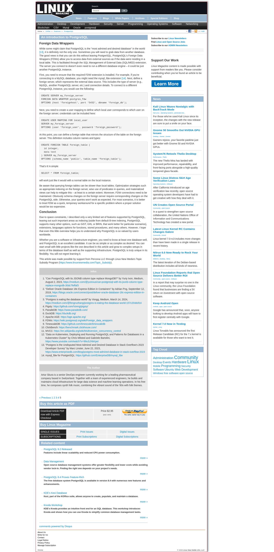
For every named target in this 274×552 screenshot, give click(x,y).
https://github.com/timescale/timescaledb (83, 323)
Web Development (186, 369)
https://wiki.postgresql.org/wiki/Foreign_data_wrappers (83, 320)
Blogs (106, 18)
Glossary (40, 550)
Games (162, 136)
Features (92, 18)
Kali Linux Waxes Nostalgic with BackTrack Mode (173, 108)
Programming (135, 24)
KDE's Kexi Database (55, 493)
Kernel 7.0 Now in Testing (169, 323)
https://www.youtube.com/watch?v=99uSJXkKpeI (72, 341)
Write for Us (43, 535)
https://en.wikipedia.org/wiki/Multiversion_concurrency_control (87, 330)
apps (161, 306)
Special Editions (159, 18)
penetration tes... (179, 113)
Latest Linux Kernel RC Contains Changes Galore (174, 230)
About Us (42, 532)
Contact (41, 537)
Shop (176, 18)
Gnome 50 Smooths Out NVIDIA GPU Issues (176, 132)
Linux (160, 327)
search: (95, 6)
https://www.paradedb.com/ (73, 310)
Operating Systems (157, 24)
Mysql (66, 27)
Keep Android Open (165, 303)
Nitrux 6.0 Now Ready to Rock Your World (175, 254)
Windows (158, 373)
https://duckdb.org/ (66, 313)
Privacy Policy (44, 543)
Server (120, 24)
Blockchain (43, 27)
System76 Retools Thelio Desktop (174, 153)
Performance (157, 157)
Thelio (165, 157)
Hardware (94, 24)
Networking (192, 24)
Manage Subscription (47, 545)
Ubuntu (169, 369)
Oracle (77, 27)
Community (156, 208)
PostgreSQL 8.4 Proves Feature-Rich (64, 477)
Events (167, 362)
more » (144, 458)
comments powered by (55, 526)
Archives (140, 18)
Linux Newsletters (177, 38)
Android (155, 306)
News (79, 18)
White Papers (122, 18)
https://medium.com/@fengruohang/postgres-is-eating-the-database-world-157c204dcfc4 (93, 303)
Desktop (61, 24)
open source (166, 208)
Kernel (164, 235)
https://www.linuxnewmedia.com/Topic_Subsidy (85, 262)
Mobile (156, 366)
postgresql (90, 27)
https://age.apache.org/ (73, 317)
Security (108, 24)
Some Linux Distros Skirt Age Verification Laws (172, 179)
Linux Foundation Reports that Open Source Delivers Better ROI (176, 274)
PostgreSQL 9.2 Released (58, 449)
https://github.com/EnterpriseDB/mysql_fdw (99, 355)
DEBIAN (155, 259)
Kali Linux (156, 113)
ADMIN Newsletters (178, 45)
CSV (56, 27)
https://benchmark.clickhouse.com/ (78, 327)
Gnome (168, 136)
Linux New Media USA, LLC (193, 550)
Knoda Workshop (53, 505)
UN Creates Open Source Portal (173, 204)
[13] (41, 52)
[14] (124, 78)
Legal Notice (43, 540)
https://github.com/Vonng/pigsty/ (70, 306)
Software (177, 24)
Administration (45, 24)
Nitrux (168, 259)
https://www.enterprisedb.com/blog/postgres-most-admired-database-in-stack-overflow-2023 (95, 351)
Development (77, 24)
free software (171, 373)
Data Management (54, 461)
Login (203, 31)
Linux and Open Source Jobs (170, 42)
